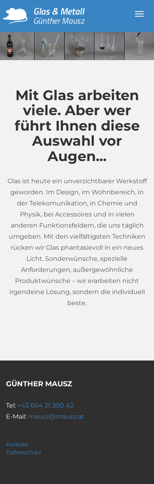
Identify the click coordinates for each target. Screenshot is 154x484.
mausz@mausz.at (56, 416)
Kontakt (17, 444)
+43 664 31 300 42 (45, 405)
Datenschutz (23, 452)
